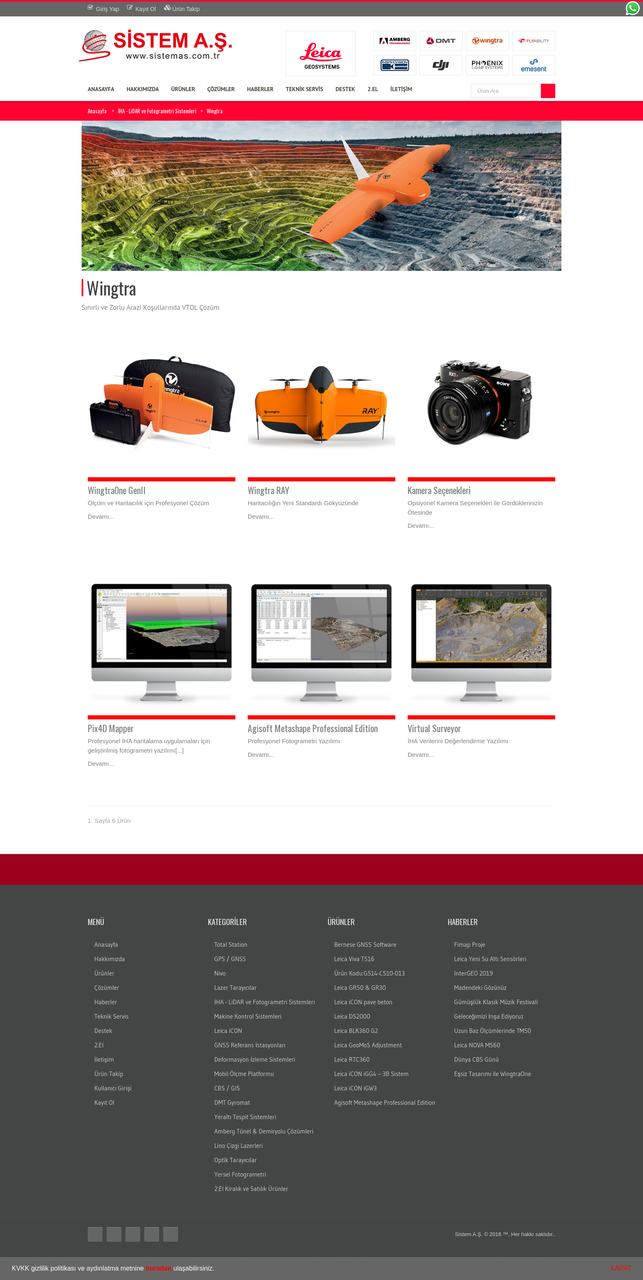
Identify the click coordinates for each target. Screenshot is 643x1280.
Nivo (220, 973)
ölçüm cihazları (392, 1247)
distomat (152, 1247)
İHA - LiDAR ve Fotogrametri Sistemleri (157, 111)
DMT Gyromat (232, 1102)
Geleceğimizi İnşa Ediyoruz (489, 1016)
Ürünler (104, 973)
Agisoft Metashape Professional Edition (313, 728)
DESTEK (345, 89)
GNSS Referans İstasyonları (250, 1045)
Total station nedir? (443, 1247)
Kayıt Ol (104, 1102)
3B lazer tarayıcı (437, 1255)
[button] (217, 1269)
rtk (207, 1255)
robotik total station (323, 1247)
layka (281, 1247)
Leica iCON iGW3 (355, 1088)
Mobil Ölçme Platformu (244, 1074)
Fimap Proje (470, 944)
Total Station (231, 944)
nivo (280, 1255)
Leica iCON (228, 1031)
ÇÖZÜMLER (221, 89)
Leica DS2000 (352, 1016)
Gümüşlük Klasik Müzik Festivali (496, 1002)
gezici (243, 1255)
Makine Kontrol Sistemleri (248, 1016)
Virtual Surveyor (434, 728)
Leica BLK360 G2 (356, 1031)
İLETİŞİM (401, 89)
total (117, 1247)
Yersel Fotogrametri (240, 1174)
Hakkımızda (109, 959)
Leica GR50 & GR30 (360, 987)
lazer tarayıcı (391, 1255)
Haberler (105, 1002)
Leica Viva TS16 (354, 959)
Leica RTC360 (351, 1059)
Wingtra (215, 111)
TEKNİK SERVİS (304, 89)
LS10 (293, 1255)
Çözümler (106, 987)
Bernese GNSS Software (365, 944)
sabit (229, 1255)
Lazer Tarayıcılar (235, 987)
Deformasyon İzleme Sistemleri (254, 1059)
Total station (96, 1247)
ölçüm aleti (360, 1247)
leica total (262, 1247)
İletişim (104, 1059)
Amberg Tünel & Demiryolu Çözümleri (264, 1131)
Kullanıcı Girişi (113, 1088)
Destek (103, 1031)
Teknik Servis (111, 1016)
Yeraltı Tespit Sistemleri (245, 1117)
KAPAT (621, 1268)
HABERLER (260, 89)
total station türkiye (227, 1247)
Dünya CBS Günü (476, 1059)
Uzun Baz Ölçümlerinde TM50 (492, 1031)
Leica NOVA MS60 (477, 1045)
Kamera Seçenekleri (439, 490)
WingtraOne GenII (117, 490)
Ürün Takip (108, 1074)
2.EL (372, 89)
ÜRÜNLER (183, 89)
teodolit (131, 1247)
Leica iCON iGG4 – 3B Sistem (371, 1074)
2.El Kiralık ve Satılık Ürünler (251, 1189)
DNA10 (342, 1255)
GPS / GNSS (230, 959)
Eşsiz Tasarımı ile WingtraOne (492, 1074)
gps (415, 1247)
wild (511, 1255)
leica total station (183, 1247)
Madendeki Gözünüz (480, 987)
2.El (99, 1045)
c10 (412, 1255)
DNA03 (323, 1255)
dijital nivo (470, 1255)
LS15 (307, 1255)
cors (217, 1255)
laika (294, 1247)
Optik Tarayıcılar (235, 1160)
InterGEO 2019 (473, 973)
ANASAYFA (101, 89)
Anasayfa (97, 111)
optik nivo (494, 1255)
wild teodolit (532, 1255)
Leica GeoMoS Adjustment (368, 1045)
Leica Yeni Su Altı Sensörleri (490, 959)
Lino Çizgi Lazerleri (238, 1145)
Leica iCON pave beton (363, 1002)
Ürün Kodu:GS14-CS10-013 (369, 973)
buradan (158, 1268)
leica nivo (263, 1255)
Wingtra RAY (268, 490)
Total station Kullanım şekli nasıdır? (161, 1255)
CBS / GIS (227, 1088)
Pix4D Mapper (111, 728)
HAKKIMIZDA (143, 89)
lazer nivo (363, 1255)
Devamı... (101, 516)
